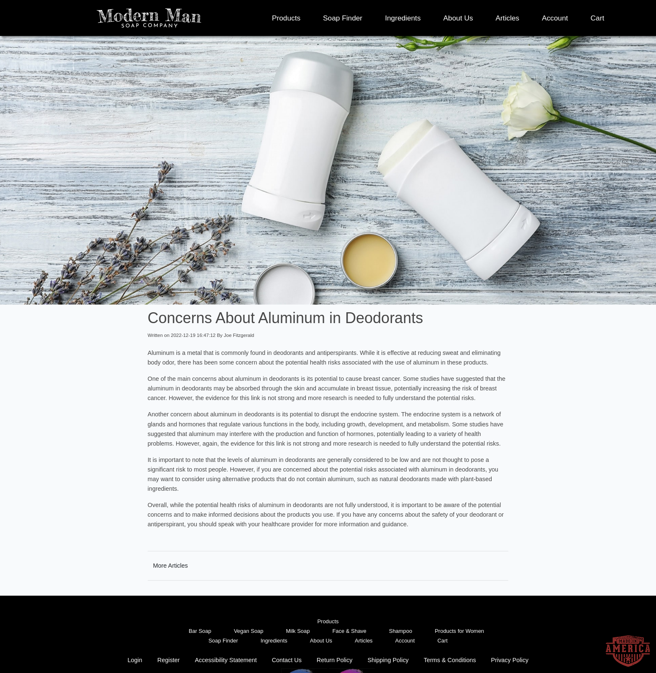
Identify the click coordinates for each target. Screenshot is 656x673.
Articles (508, 18)
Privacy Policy (510, 660)
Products (286, 18)
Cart (598, 18)
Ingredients (402, 18)
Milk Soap (298, 631)
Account (555, 18)
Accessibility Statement (226, 660)
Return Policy (335, 660)
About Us (458, 18)
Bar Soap (200, 631)
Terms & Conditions (450, 660)
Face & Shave (349, 631)
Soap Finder (342, 18)
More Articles (170, 565)
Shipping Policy (387, 660)
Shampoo (400, 631)
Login (135, 660)
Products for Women (459, 631)
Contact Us (287, 660)
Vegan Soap (249, 631)
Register (168, 660)
